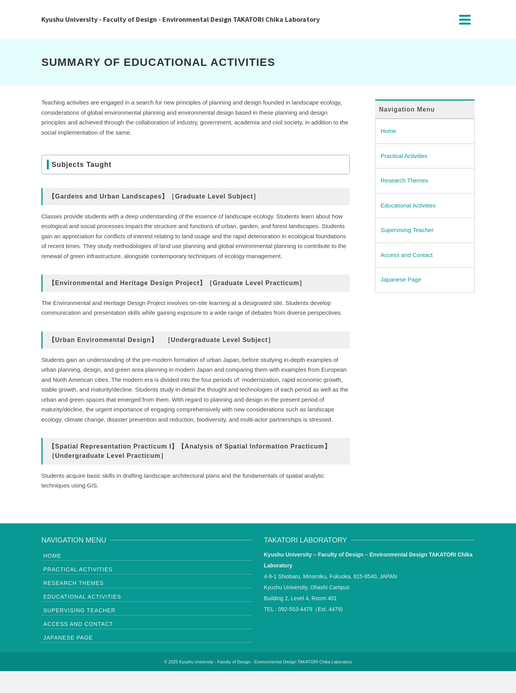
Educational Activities (408, 205)
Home (388, 131)
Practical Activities (404, 155)
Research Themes (404, 180)
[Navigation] (465, 19)
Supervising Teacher (407, 230)
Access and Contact (406, 255)
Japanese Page (401, 279)
